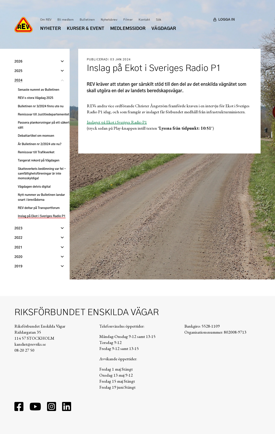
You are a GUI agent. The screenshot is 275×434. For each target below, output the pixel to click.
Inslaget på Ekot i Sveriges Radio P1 (117, 122)
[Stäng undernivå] (62, 81)
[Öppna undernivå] (62, 62)
